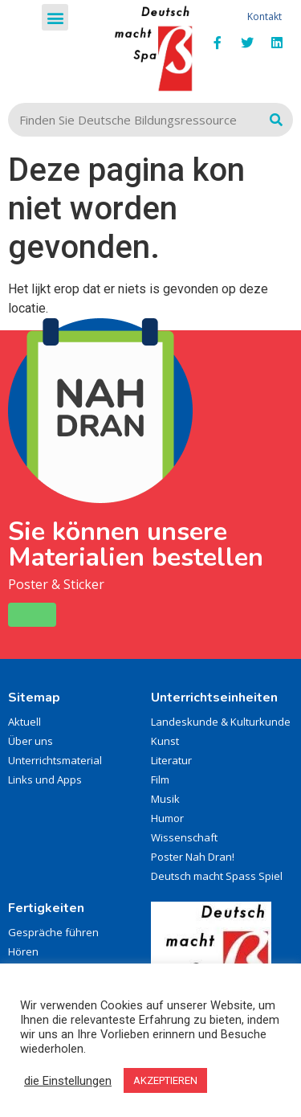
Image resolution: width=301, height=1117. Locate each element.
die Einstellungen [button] (68, 1081)
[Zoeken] (276, 120)
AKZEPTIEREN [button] (165, 1080)
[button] (55, 17)
